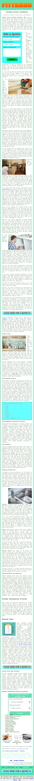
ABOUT (22, 9)
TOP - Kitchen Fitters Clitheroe (10, 750)
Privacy (31, 767)
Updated (21, 767)
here (8, 687)
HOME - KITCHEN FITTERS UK (17, 760)
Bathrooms (22, 750)
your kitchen (10, 26)
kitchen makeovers (26, 638)
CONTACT (26, 9)
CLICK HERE (15, 373)
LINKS (19, 9)
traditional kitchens (13, 650)
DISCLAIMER (30, 9)
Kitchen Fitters (10, 767)
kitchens (23, 152)
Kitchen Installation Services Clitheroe (15, 691)
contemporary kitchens (8, 654)
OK (20, 780)
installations (21, 265)
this (24, 613)
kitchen (15, 214)
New (17, 767)
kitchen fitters (12, 185)
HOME (16, 9)
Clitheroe (4, 318)
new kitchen (27, 287)
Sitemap (3, 767)
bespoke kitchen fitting (25, 643)
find (6, 673)
